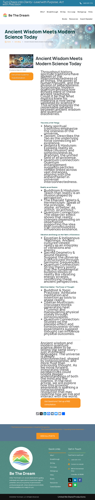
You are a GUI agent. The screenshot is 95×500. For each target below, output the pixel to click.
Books (64, 19)
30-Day (63, 12)
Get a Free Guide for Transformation (20, 76)
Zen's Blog (17, 42)
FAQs (90, 12)
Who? (42, 12)
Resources (73, 19)
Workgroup (81, 12)
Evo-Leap (71, 12)
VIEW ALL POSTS (47, 438)
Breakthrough (52, 12)
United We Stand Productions (72, 496)
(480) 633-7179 (88, 3)
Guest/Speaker (86, 19)
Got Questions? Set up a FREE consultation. (57, 403)
